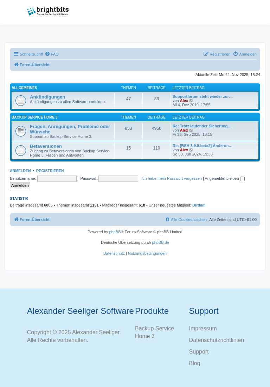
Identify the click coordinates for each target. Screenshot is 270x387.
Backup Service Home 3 (34, 117)
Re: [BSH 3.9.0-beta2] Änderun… (203, 146)
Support (199, 352)
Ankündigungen (47, 97)
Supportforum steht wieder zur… (203, 96)
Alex (184, 101)
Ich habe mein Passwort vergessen (172, 178)
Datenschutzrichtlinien (216, 340)
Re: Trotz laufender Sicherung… (202, 126)
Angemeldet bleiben (224, 178)
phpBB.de (160, 242)
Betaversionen (46, 146)
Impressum (203, 328)
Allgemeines (24, 88)
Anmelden (20, 171)
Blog (194, 363)
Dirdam (199, 205)
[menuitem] (52, 54)
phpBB (115, 232)
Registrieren (50, 171)
